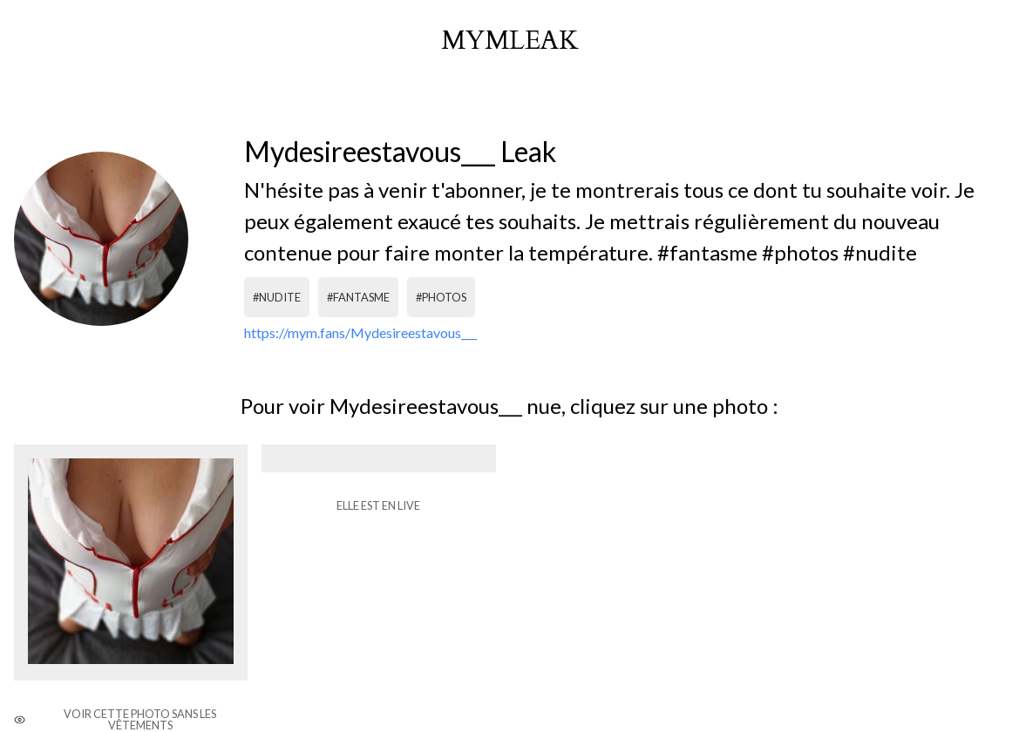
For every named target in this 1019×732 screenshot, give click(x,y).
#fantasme (358, 297)
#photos (441, 297)
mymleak (510, 41)
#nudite (277, 297)
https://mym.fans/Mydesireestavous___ (360, 332)
